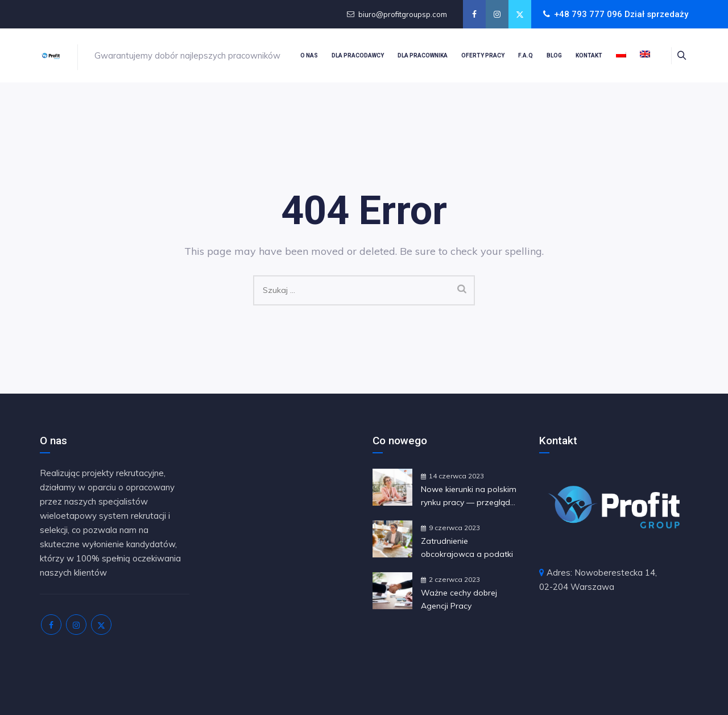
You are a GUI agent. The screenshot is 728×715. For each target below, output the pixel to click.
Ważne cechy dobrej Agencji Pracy (459, 599)
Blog (554, 55)
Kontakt (589, 55)
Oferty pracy (482, 55)
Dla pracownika (423, 55)
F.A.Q (525, 55)
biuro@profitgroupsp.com (402, 14)
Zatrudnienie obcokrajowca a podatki (467, 547)
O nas (309, 55)
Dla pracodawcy (358, 55)
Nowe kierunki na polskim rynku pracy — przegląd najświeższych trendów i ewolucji (468, 496)
